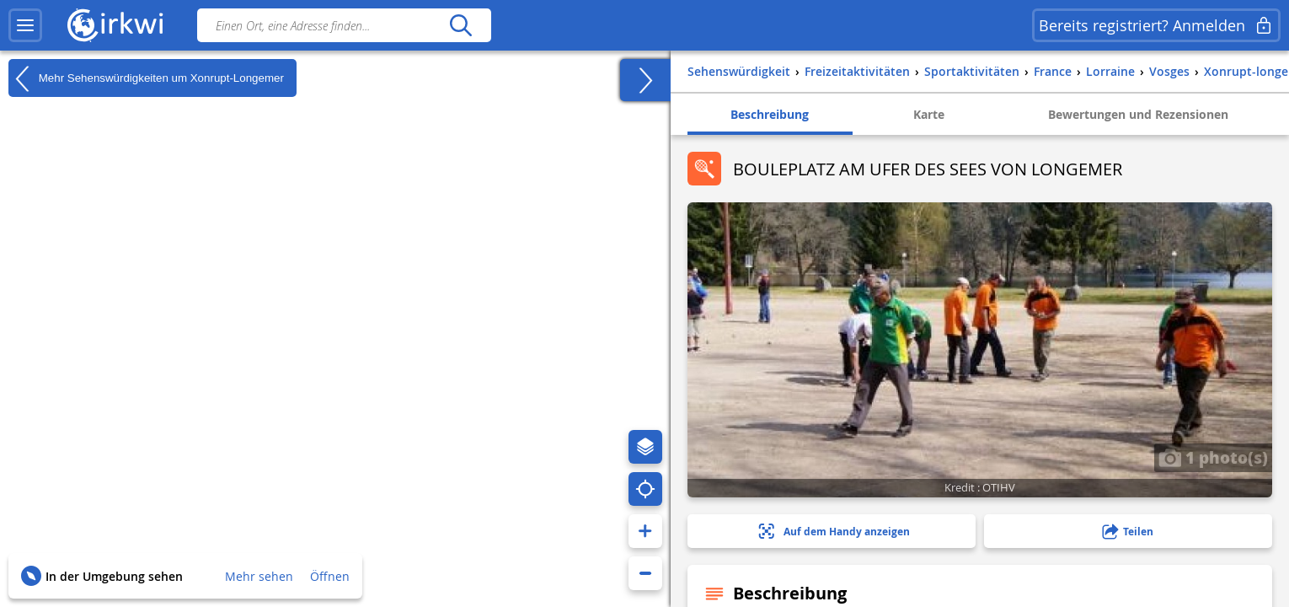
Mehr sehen (259, 576)
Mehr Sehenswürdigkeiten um (146, 78)
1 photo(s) (1213, 457)
